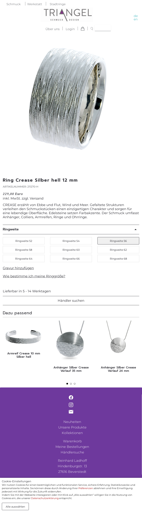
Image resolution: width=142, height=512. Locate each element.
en (136, 19)
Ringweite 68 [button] (118, 258)
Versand (36, 198)
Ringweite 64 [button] (23, 258)
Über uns (52, 29)
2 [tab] (72, 385)
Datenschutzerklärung (45, 498)
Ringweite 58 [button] (23, 249)
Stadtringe (58, 4)
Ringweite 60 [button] (71, 249)
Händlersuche (72, 452)
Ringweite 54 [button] (71, 241)
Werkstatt (34, 4)
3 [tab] (75, 385)
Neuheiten (72, 422)
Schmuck (13, 4)
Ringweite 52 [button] (23, 241)
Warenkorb (72, 441)
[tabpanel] (23, 340)
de (136, 16)
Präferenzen (85, 488)
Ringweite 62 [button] (118, 249)
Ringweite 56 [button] (118, 241)
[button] (134, 102)
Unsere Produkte (72, 427)
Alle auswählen (15, 506)
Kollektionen (72, 433)
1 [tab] (68, 385)
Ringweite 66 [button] (71, 258)
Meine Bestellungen (72, 447)
